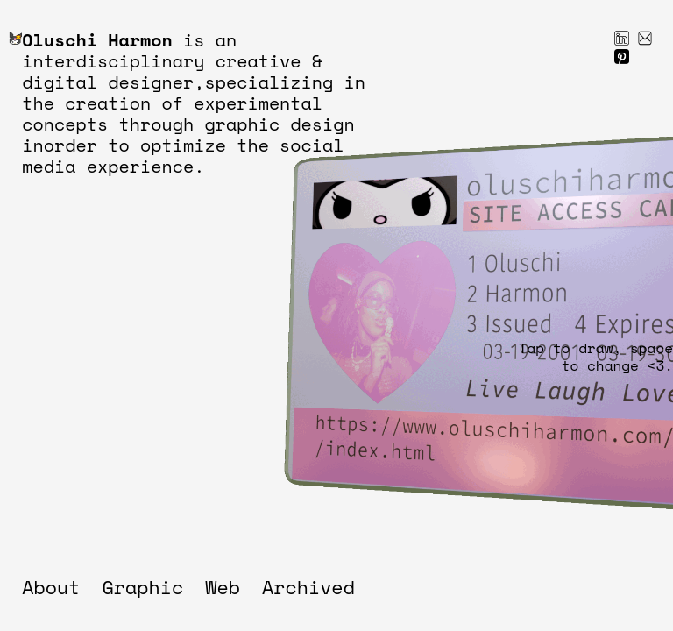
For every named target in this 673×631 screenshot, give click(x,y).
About (51, 587)
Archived (308, 587)
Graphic (143, 587)
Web (222, 587)
